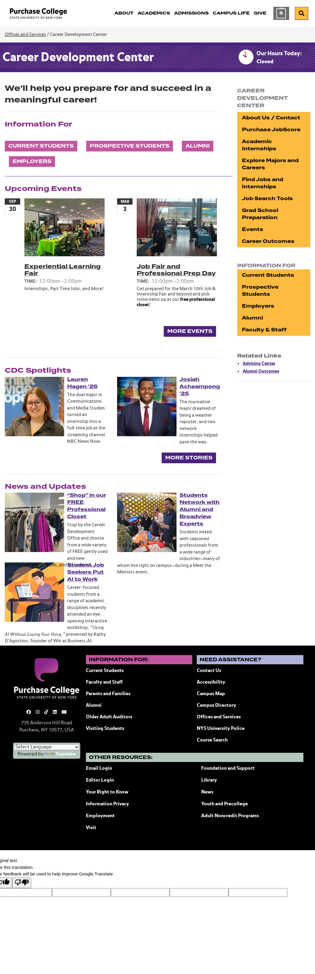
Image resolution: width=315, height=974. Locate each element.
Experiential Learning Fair (62, 270)
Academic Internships (259, 145)
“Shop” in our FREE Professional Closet (86, 505)
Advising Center (259, 363)
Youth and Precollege (224, 804)
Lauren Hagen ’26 (82, 383)
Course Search (212, 740)
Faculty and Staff (104, 682)
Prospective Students (129, 146)
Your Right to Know (107, 792)
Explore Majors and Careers (270, 164)
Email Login (99, 768)
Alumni (197, 146)
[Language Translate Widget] (46, 747)
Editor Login (100, 780)
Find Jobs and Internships (262, 183)
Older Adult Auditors (109, 717)
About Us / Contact (271, 117)
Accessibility (211, 682)
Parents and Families (108, 694)
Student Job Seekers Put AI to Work (85, 572)
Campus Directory (216, 705)
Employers (31, 161)
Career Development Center (78, 58)
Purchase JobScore (271, 129)
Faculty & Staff (264, 329)
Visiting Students (105, 728)
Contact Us (209, 670)
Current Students (41, 146)
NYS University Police (221, 728)
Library (209, 780)
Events (252, 229)
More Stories (188, 457)
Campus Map (211, 694)
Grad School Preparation (260, 214)
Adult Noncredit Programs (230, 816)
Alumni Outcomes (261, 371)
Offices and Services (25, 34)
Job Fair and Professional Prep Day (176, 270)
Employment (100, 816)
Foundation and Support (228, 768)
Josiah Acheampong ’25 (199, 386)
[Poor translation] (21, 882)
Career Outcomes (268, 241)
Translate (60, 754)
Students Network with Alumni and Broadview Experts (199, 509)
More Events (189, 331)
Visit (91, 828)
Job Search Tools (267, 198)
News (207, 792)
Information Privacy (107, 804)
